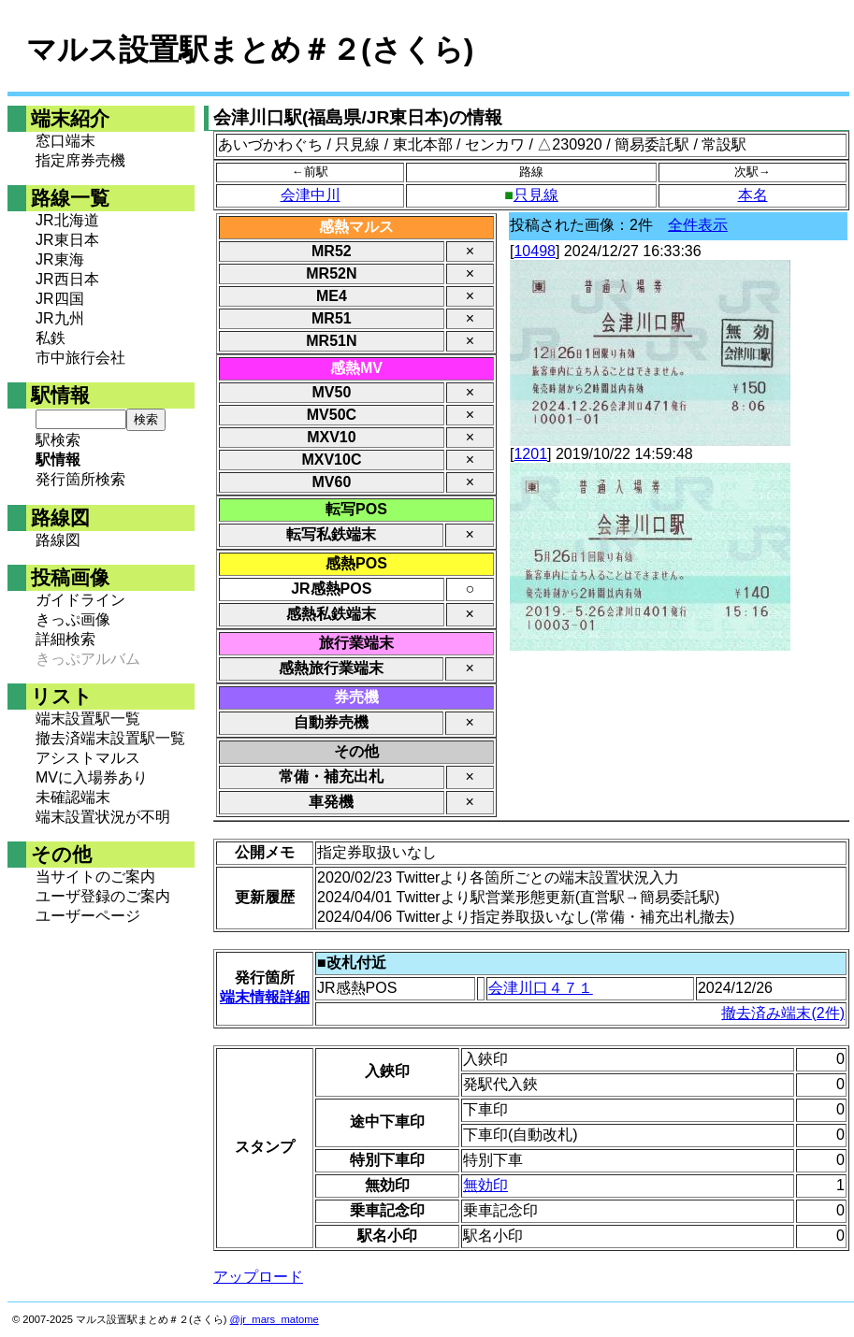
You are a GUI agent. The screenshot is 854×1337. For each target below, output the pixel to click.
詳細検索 (65, 639)
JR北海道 (67, 220)
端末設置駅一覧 (88, 718)
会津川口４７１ (540, 988)
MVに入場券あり (92, 777)
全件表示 (698, 225)
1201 (530, 454)
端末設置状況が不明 (103, 817)
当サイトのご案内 (95, 876)
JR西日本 (67, 279)
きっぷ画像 (73, 619)
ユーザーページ (88, 916)
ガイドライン (80, 600)
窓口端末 (65, 141)
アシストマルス (88, 758)
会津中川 (310, 195)
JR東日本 (67, 240)
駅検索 (58, 440)
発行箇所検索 (80, 479)
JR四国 (60, 299)
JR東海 (60, 259)
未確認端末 (73, 797)
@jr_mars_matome (274, 1319)
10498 (535, 251)
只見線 (536, 195)
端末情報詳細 (265, 997)
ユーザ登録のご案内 (103, 896)
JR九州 (60, 318)
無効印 (485, 1185)
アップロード (258, 1277)
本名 (753, 195)
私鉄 (50, 338)
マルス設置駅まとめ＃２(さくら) (249, 49)
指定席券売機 (80, 160)
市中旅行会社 (80, 358)
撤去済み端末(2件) (783, 1013)
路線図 (58, 540)
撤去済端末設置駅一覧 (110, 738)
